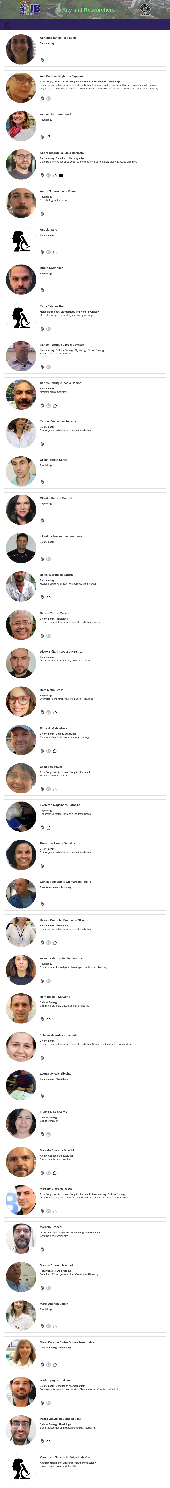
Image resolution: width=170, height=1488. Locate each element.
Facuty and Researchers (85, 10)
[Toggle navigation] (7, 25)
